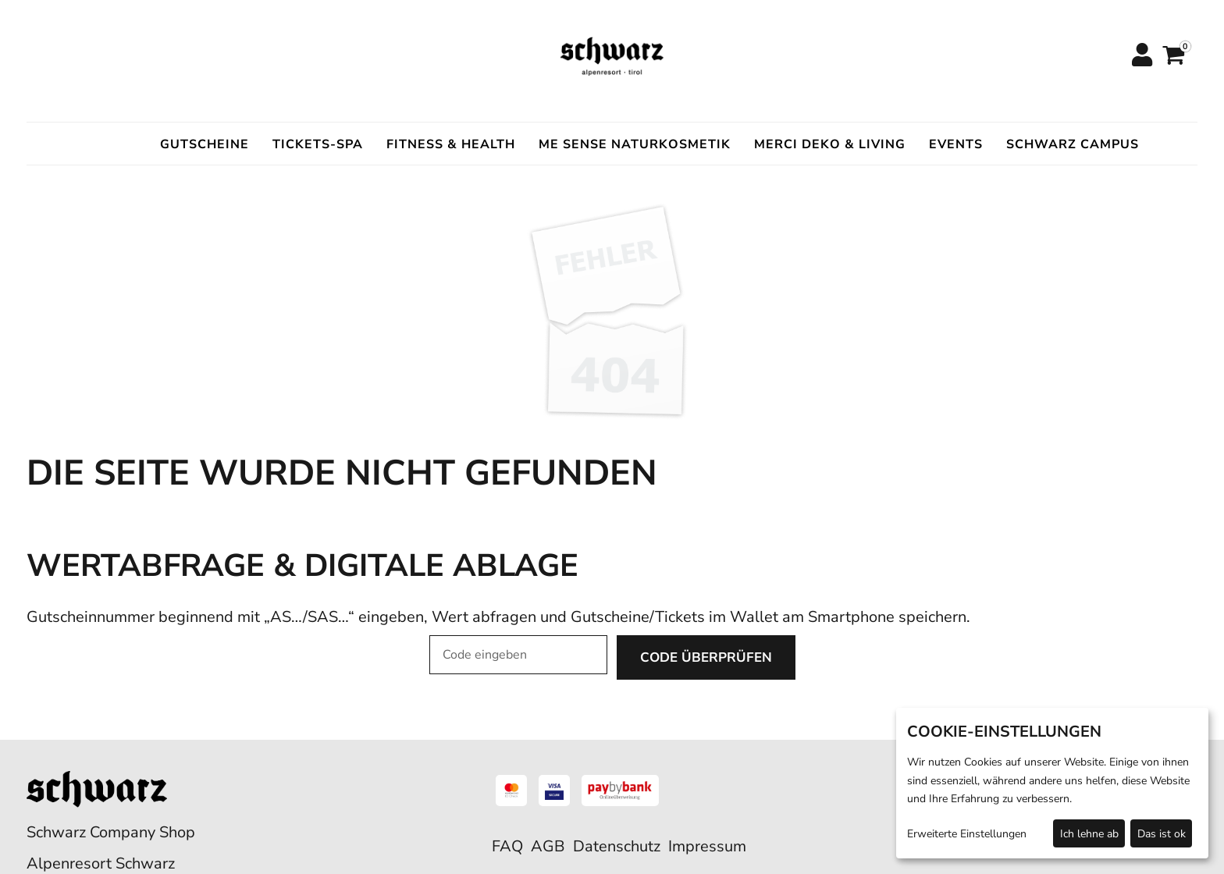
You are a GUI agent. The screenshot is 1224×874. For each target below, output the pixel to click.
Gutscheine (204, 144)
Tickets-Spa (317, 144)
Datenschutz (616, 846)
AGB (548, 846)
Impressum (707, 846)
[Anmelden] (1141, 56)
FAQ (507, 846)
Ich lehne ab (1089, 833)
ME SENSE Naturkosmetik (635, 144)
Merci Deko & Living (830, 144)
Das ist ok (1161, 833)
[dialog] (1052, 783)
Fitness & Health (450, 144)
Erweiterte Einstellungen (967, 833)
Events (956, 144)
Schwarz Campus (1072, 144)
